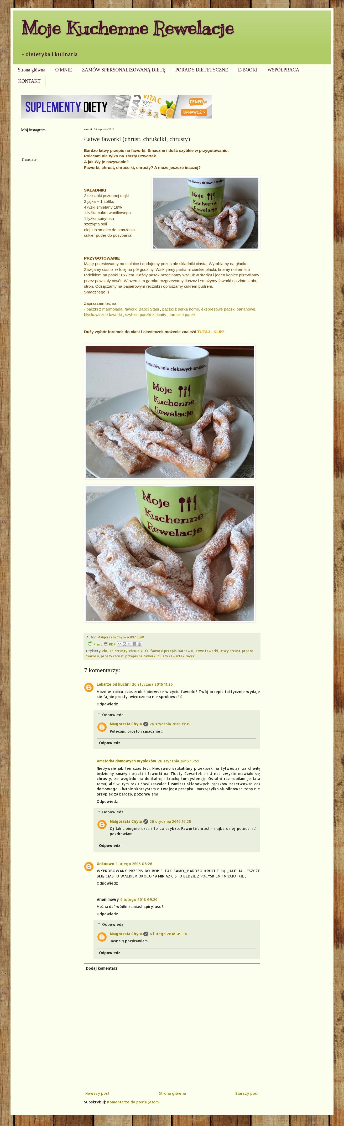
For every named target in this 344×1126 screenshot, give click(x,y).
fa (147, 651)
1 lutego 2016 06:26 (134, 863)
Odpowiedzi (113, 714)
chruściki (136, 651)
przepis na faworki (141, 656)
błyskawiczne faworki (103, 314)
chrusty (120, 651)
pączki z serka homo (180, 309)
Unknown (105, 863)
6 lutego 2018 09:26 (139, 899)
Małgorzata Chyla (126, 724)
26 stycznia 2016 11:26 (152, 684)
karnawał (185, 651)
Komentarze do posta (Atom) (133, 1102)
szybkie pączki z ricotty (145, 314)
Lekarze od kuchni (114, 684)
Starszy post (247, 1093)
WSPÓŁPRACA (283, 70)
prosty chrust (112, 656)
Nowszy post (97, 1093)
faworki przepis (163, 651)
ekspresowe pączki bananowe (228, 309)
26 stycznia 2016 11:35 (170, 724)
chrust (107, 651)
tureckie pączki (183, 314)
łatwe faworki (206, 651)
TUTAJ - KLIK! (210, 331)
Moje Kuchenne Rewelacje (127, 28)
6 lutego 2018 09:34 (168, 934)
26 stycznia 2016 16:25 (170, 821)
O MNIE (63, 70)
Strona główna (31, 70)
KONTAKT (29, 81)
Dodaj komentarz (101, 968)
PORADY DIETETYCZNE (201, 70)
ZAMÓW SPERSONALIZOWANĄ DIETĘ (123, 70)
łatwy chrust (230, 651)
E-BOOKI (247, 70)
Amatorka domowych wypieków (126, 761)
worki (191, 656)
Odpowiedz (107, 704)
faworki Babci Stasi (142, 309)
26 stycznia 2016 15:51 (178, 761)
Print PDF (102, 644)
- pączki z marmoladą (103, 309)
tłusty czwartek (171, 656)
